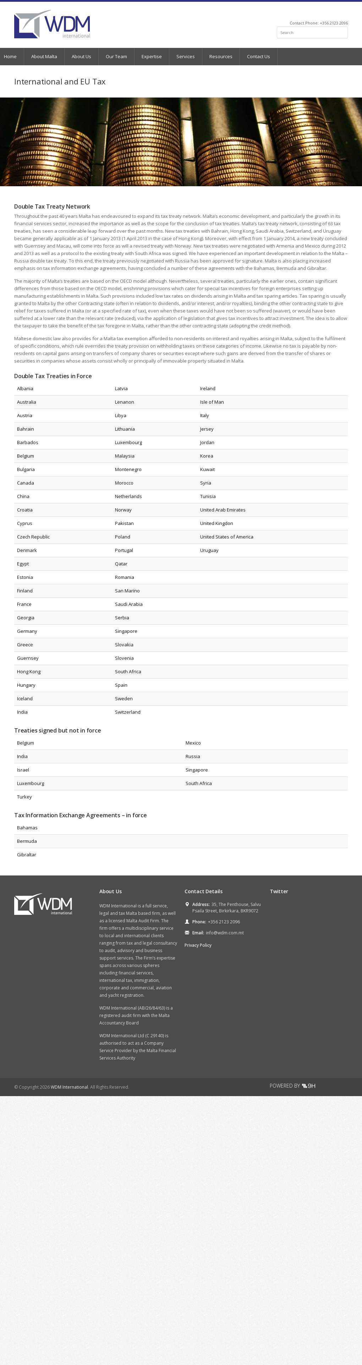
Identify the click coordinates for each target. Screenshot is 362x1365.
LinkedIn (335, 13)
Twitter (319, 13)
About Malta (44, 56)
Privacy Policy (198, 945)
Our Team (116, 56)
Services (185, 56)
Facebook (327, 13)
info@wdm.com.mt (225, 933)
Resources (220, 56)
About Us (81, 56)
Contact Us (258, 56)
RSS (345, 13)
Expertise (152, 56)
